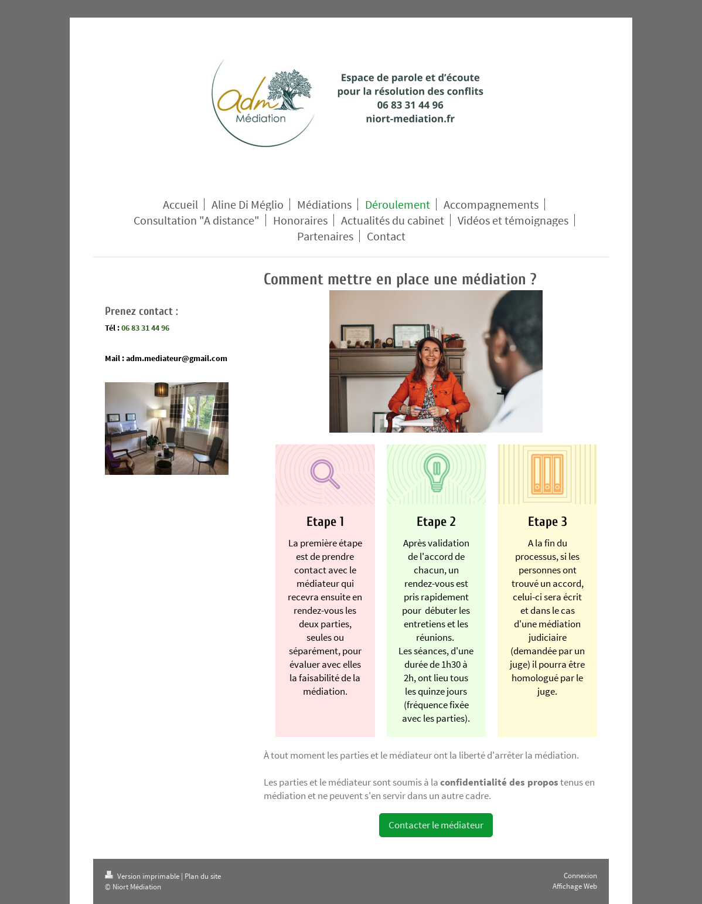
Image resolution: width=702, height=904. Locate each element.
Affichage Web (575, 886)
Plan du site (203, 876)
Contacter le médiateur (436, 824)
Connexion (580, 876)
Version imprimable (143, 876)
